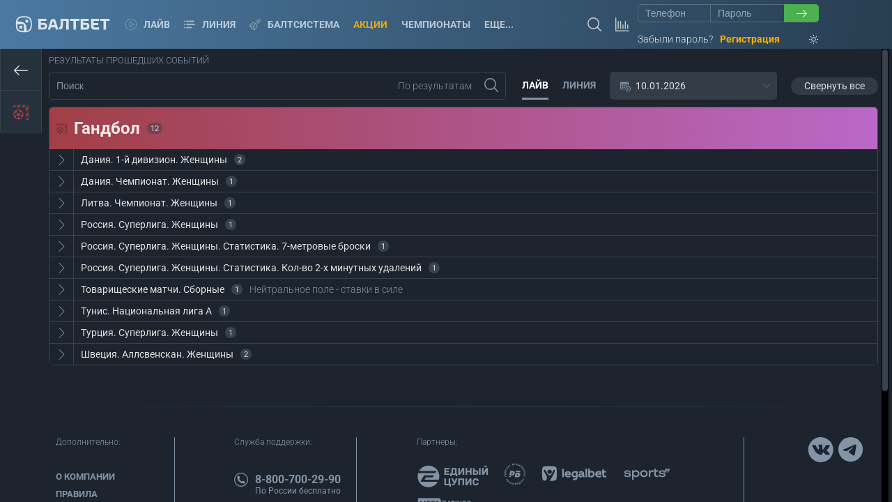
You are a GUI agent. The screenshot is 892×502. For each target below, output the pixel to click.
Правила (77, 494)
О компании (85, 476)
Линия (210, 24)
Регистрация (750, 39)
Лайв (147, 24)
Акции (370, 24)
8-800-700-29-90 (298, 479)
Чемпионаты (435, 24)
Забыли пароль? (675, 39)
